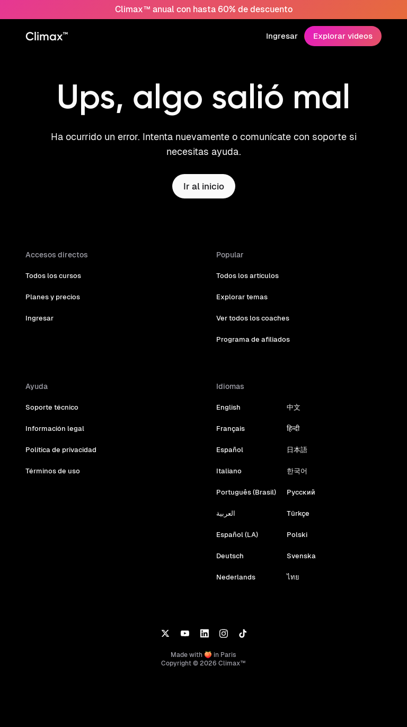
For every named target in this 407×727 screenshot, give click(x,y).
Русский (298, 492)
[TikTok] (242, 632)
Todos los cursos (52, 275)
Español (229, 449)
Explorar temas (240, 296)
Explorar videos (344, 36)
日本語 (294, 449)
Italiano (228, 470)
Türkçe (295, 513)
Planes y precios (51, 296)
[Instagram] (223, 632)
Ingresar (284, 36)
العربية (225, 513)
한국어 (294, 470)
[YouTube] (184, 632)
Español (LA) (236, 534)
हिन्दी (290, 428)
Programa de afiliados (251, 339)
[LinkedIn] (204, 632)
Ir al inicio (203, 186)
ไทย (290, 577)
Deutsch (229, 555)
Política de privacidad (59, 449)
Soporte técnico (51, 407)
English (228, 407)
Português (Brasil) (244, 492)
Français (230, 428)
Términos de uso (51, 470)
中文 (291, 407)
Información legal (53, 428)
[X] (165, 632)
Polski (294, 534)
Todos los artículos (246, 275)
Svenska (298, 555)
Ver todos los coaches (252, 318)
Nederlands (234, 577)
